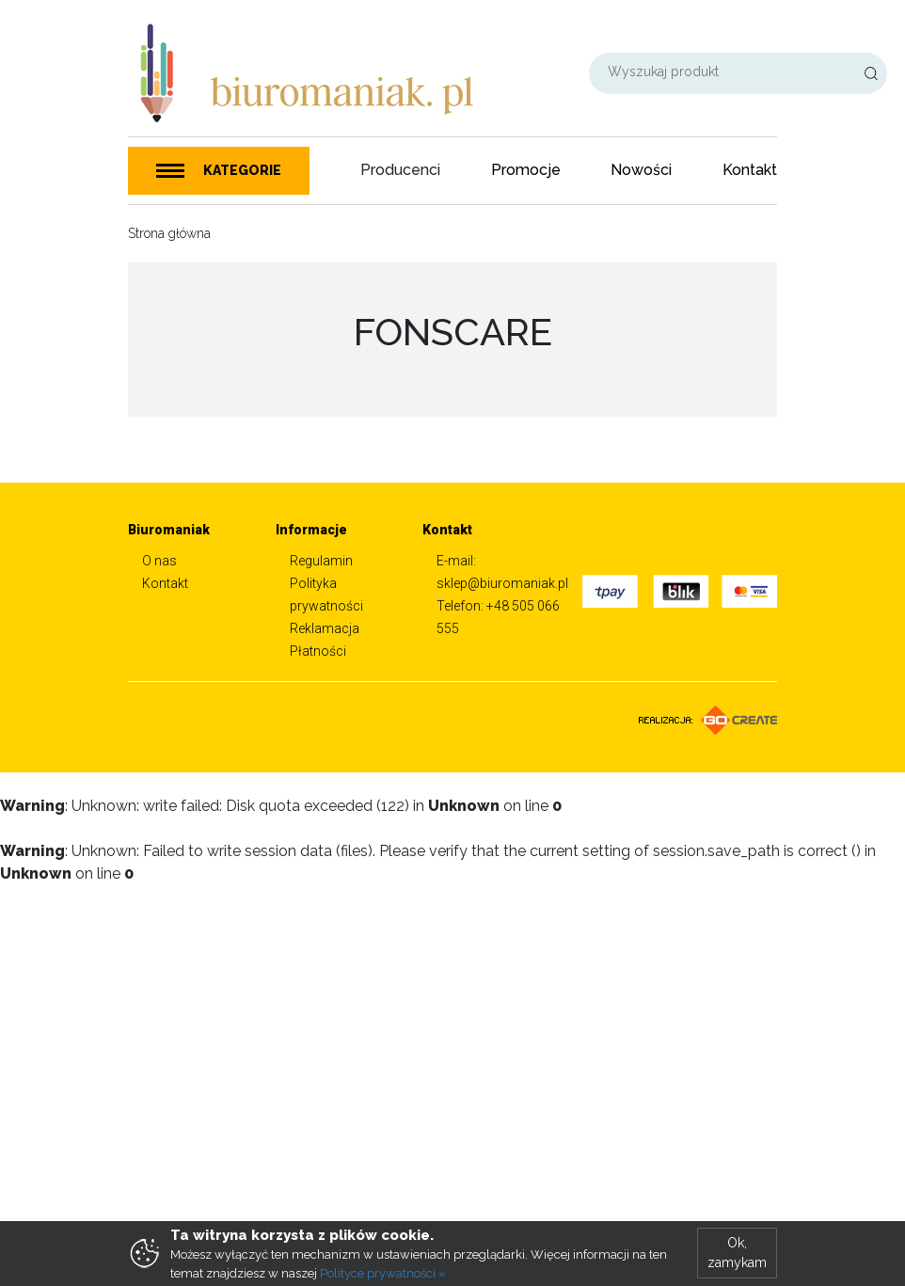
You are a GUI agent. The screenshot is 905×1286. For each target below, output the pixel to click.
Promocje (526, 170)
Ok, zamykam (737, 1252)
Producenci (400, 170)
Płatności (318, 651)
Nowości (641, 170)
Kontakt (749, 170)
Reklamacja (324, 628)
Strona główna (169, 233)
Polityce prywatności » (383, 1273)
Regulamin (321, 560)
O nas (159, 560)
